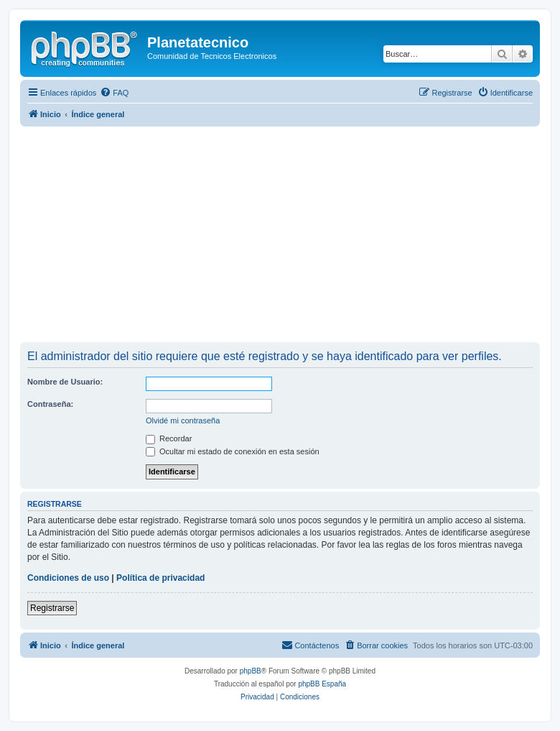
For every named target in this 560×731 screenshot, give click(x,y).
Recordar (169, 438)
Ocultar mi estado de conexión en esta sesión (232, 451)
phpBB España (322, 684)
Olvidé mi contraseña (183, 420)
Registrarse (52, 608)
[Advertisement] (290, 234)
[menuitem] (114, 92)
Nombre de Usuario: (65, 381)
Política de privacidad (160, 578)
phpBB (250, 671)
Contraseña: (50, 404)
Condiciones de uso (68, 578)
